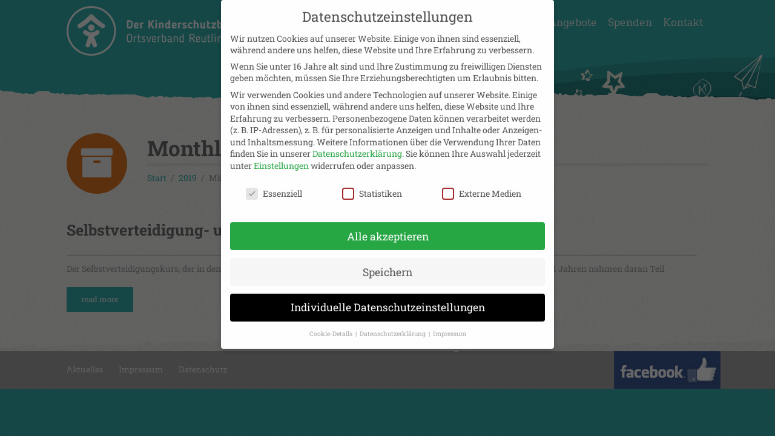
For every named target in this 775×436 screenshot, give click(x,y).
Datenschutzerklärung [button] (393, 327)
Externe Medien (481, 186)
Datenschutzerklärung (357, 147)
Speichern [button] (387, 265)
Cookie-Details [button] (331, 327)
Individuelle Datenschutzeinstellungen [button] (388, 301)
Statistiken (372, 186)
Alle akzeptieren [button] (388, 229)
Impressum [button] (449, 327)
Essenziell (274, 186)
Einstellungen (281, 158)
